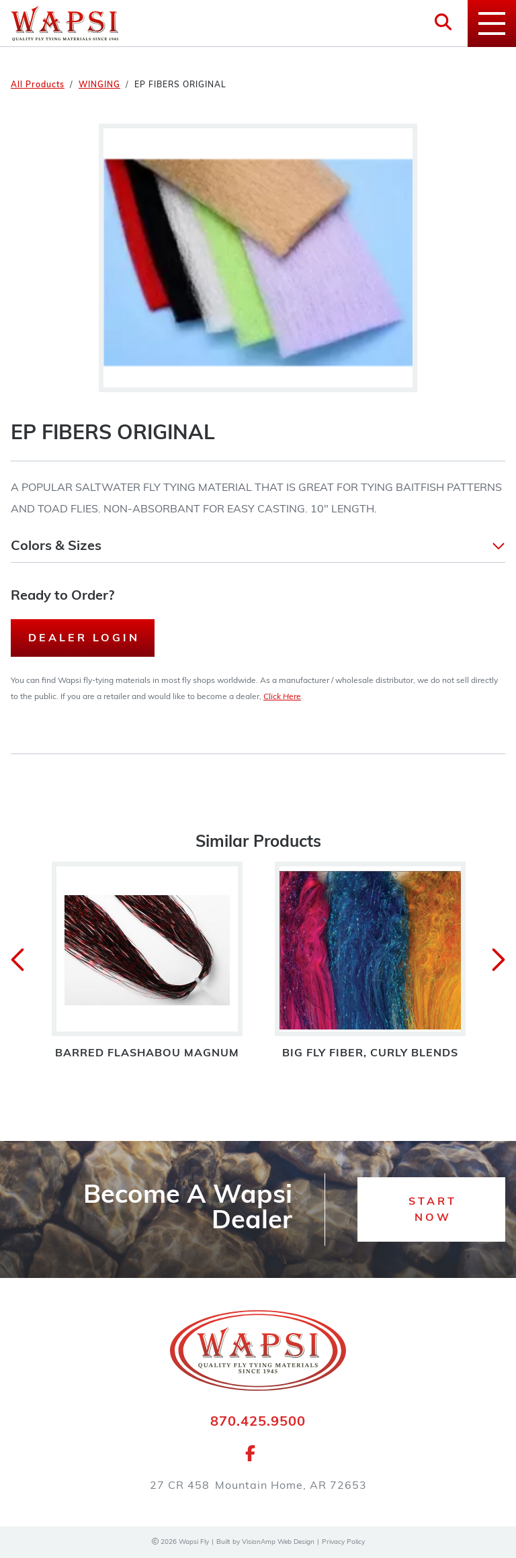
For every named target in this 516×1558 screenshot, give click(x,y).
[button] (258, 547)
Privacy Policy (343, 1542)
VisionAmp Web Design (278, 1542)
